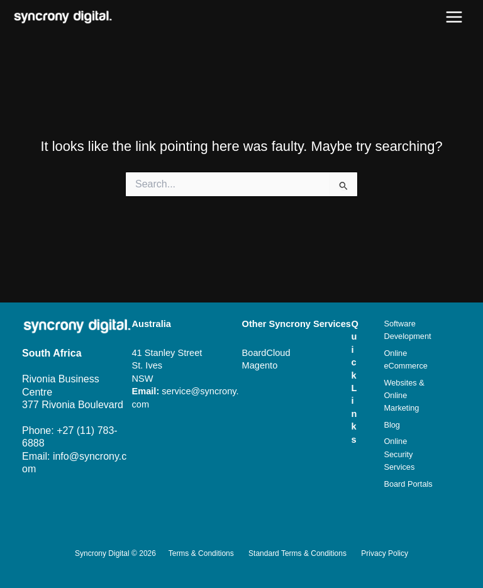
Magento (260, 365)
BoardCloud (266, 353)
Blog (392, 425)
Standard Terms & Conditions (297, 553)
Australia (151, 324)
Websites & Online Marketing (404, 395)
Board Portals (408, 484)
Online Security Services (399, 454)
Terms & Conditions (201, 553)
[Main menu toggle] (454, 17)
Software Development (407, 330)
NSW (142, 379)
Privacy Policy (384, 553)
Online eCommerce (405, 359)
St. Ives (147, 365)
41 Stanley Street (167, 353)
